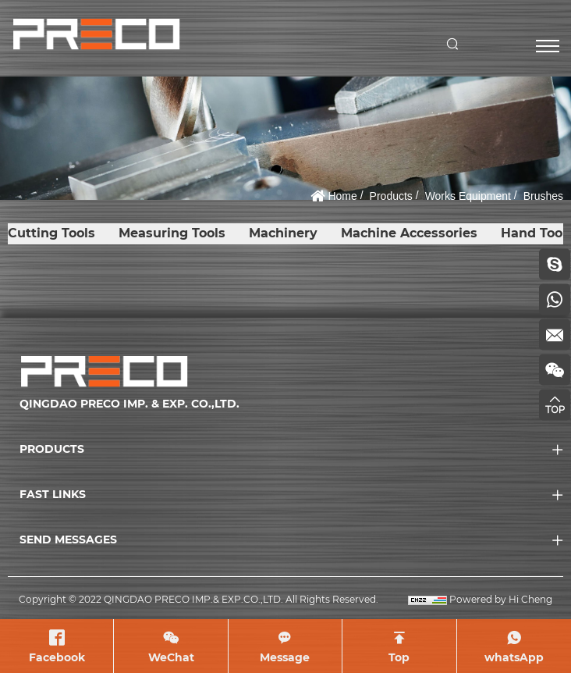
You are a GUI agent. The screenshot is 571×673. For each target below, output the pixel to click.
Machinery (283, 233)
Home (342, 196)
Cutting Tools (51, 233)
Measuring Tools (172, 233)
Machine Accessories (409, 233)
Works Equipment (468, 196)
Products (391, 196)
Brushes (543, 196)
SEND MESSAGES (68, 539)
